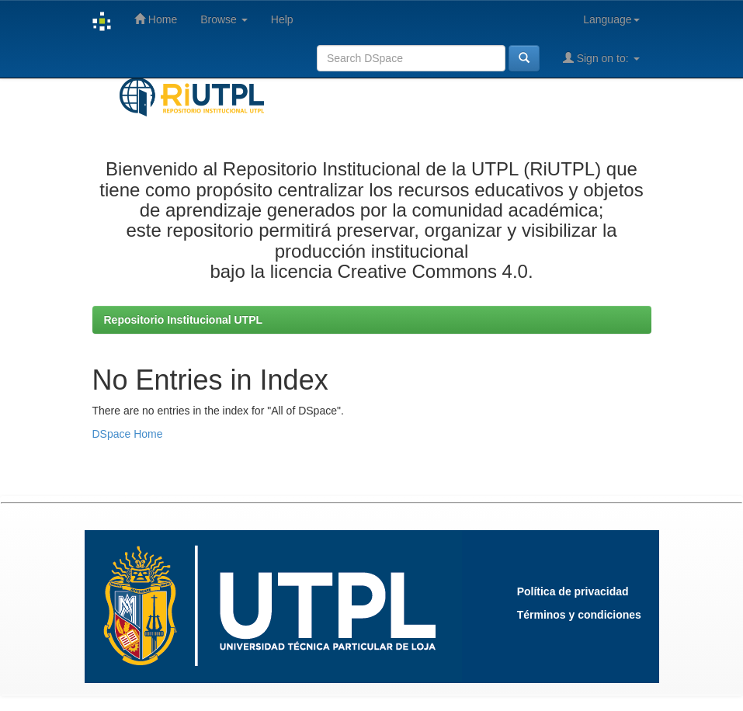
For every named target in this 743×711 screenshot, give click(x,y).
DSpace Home (127, 434)
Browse (224, 19)
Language (611, 19)
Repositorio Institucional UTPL (183, 320)
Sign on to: (601, 57)
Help (282, 19)
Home (155, 19)
